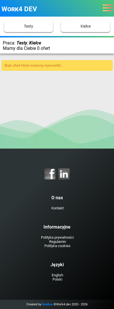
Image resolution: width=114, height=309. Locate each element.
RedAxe (47, 304)
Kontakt (57, 208)
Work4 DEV (19, 9)
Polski (57, 279)
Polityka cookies (57, 246)
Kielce (86, 26)
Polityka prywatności (57, 237)
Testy (28, 26)
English (57, 275)
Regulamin (57, 241)
